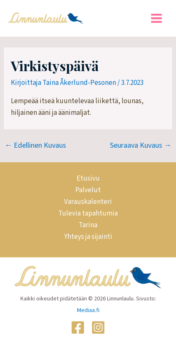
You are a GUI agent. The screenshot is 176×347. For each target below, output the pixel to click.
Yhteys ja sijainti (88, 237)
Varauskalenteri (88, 202)
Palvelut (88, 190)
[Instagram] (98, 327)
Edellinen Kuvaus (35, 145)
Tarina (88, 225)
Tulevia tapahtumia (88, 213)
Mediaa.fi (88, 310)
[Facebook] (78, 327)
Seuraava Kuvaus (140, 145)
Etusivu (88, 178)
